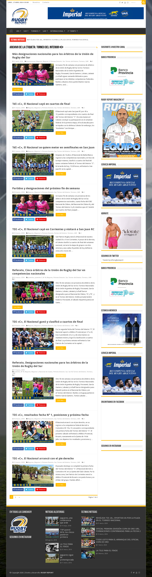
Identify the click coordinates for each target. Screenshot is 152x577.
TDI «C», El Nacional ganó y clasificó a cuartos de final (47, 321)
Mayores (39, 61)
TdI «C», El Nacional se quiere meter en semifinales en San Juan (53, 147)
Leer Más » (17, 89)
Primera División (56, 61)
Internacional (30, 61)
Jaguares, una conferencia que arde (66, 520)
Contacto (45, 2)
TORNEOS (35, 31)
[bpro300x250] (122, 76)
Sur (64, 61)
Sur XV (71, 372)
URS (17, 31)
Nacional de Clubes (46, 372)
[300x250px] (122, 330)
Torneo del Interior (72, 61)
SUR (25, 31)
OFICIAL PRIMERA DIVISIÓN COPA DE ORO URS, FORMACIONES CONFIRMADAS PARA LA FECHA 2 (118, 530)
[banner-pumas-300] (122, 187)
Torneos (82, 61)
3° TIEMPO (72, 31)
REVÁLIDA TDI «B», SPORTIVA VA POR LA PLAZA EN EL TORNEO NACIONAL (57, 40)
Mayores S (46, 61)
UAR (44, 31)
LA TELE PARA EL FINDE (66, 545)
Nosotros (36, 2)
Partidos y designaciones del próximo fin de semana (46, 188)
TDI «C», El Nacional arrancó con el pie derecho (43, 458)
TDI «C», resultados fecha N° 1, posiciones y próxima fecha (50, 414)
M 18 (44, 277)
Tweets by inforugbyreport (113, 260)
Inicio (11, 31)
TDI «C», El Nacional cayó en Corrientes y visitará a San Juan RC (53, 229)
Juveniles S (38, 277)
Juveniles (31, 277)
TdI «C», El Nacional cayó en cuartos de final (41, 103)
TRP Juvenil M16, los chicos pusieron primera (67, 533)
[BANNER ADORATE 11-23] (122, 232)
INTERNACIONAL (56, 31)
